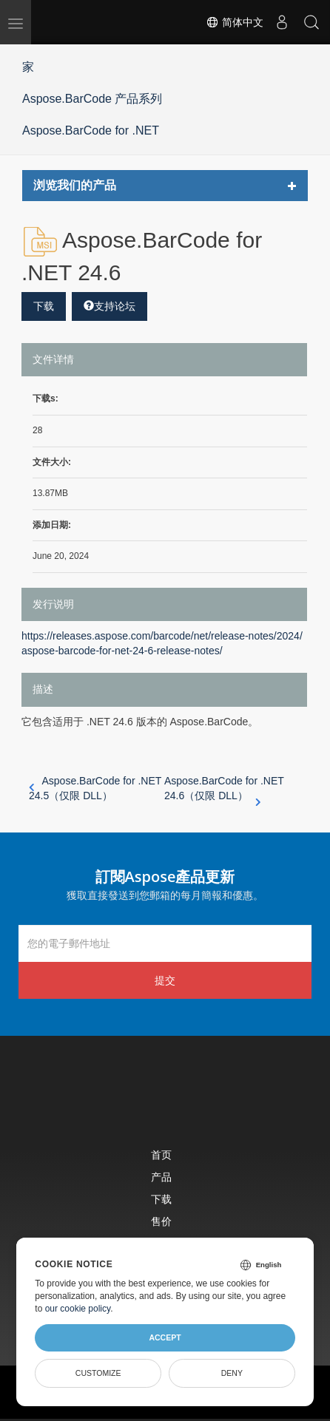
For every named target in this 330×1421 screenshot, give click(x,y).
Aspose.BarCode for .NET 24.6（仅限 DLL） (224, 789)
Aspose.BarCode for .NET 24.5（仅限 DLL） (95, 788)
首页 (161, 1154)
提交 (165, 980)
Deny (232, 1373)
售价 (161, 1221)
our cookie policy (78, 1308)
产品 (161, 1177)
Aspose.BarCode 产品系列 (92, 98)
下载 (43, 306)
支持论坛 (109, 306)
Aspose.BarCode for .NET (90, 130)
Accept (165, 1337)
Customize (98, 1373)
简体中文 (234, 22)
